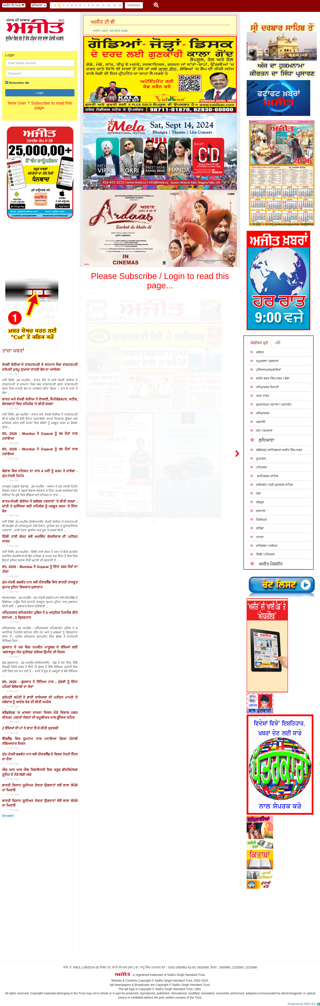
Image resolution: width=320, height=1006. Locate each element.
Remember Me (19, 83)
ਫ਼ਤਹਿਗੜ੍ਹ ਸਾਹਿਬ (264, 476)
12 (108, 5)
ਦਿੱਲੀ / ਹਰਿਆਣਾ (262, 554)
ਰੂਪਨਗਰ (258, 458)
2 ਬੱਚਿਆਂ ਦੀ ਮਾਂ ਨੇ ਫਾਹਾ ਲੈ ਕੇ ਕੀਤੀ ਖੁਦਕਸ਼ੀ (30, 728)
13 (114, 5)
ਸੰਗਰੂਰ (257, 502)
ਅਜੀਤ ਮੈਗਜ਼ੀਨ (266, 563)
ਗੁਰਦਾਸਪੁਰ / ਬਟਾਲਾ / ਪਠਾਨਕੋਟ (271, 404)
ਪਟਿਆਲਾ (258, 467)
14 (120, 5)
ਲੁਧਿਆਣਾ (262, 439)
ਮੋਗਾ (255, 493)
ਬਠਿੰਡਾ (257, 528)
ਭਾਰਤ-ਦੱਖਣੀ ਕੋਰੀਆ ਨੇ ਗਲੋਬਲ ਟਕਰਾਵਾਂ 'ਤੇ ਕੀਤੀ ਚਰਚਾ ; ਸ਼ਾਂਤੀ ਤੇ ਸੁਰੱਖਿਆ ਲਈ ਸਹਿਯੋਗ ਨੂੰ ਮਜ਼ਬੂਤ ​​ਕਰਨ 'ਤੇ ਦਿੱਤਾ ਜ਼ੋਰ (40, 506)
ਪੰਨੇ (277, 343)
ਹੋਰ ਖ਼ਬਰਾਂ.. (8, 816)
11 (103, 5)
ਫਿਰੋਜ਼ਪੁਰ (258, 519)
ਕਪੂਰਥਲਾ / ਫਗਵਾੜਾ (264, 361)
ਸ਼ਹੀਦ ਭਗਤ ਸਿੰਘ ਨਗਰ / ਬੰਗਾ (269, 378)
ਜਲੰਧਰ (257, 352)
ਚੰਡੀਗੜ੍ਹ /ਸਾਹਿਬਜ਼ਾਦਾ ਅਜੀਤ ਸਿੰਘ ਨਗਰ (276, 450)
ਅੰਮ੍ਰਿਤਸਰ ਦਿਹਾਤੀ (264, 387)
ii (55, 5)
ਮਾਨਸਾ (257, 537)
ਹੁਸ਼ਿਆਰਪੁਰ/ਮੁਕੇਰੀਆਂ (265, 369)
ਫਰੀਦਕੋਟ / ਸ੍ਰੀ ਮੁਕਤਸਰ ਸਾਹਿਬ (271, 484)
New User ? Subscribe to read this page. (40, 105)
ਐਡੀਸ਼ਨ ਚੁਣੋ (259, 343)
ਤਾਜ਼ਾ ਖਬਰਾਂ (13, 351)
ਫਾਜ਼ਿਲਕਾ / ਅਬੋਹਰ (264, 545)
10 (97, 5)
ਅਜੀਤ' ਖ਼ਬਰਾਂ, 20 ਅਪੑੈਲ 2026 (110, 30)
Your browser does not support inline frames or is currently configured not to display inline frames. (31, 912)
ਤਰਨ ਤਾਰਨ (259, 395)
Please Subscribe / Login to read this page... (160, 280)
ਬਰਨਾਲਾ (258, 511)
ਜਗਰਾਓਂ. (258, 422)
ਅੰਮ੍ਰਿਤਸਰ (259, 413)
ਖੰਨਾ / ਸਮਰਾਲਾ (261, 430)
